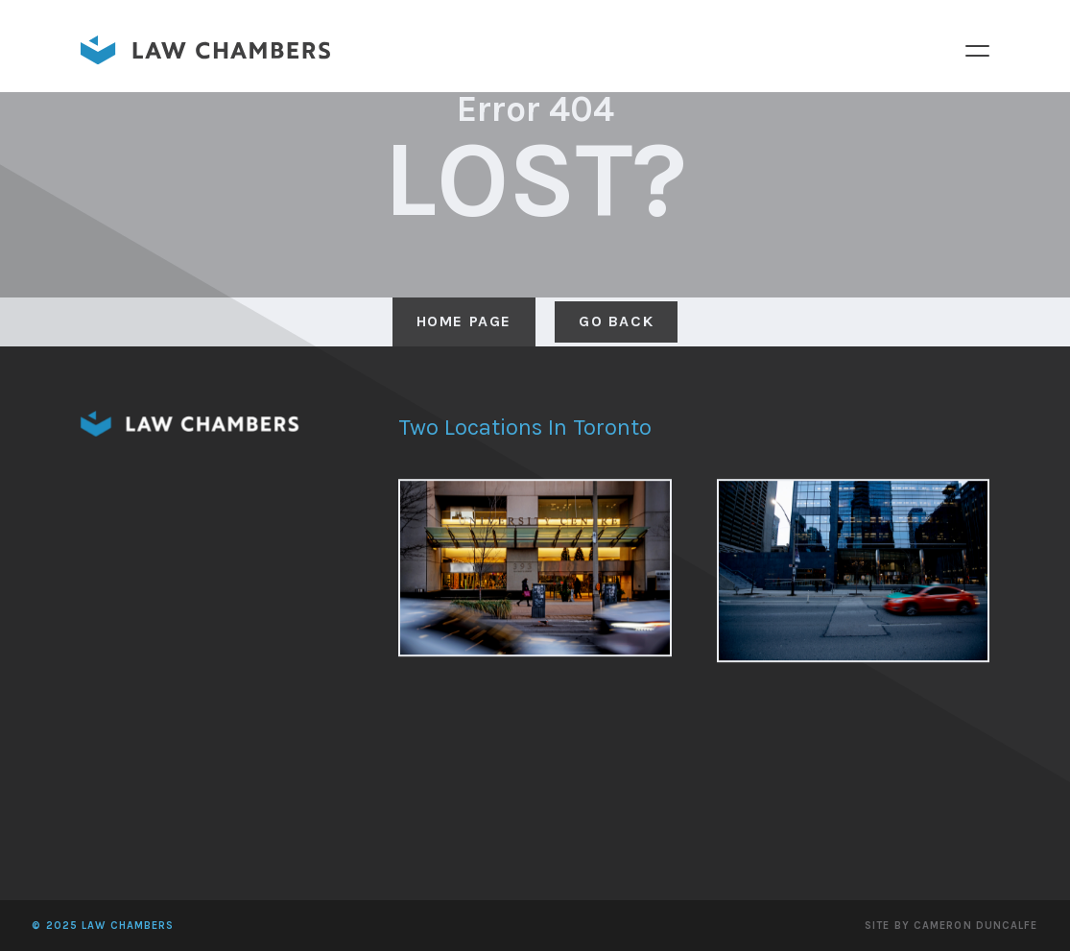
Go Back (616, 321)
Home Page (463, 321)
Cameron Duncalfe (976, 925)
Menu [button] (978, 50)
